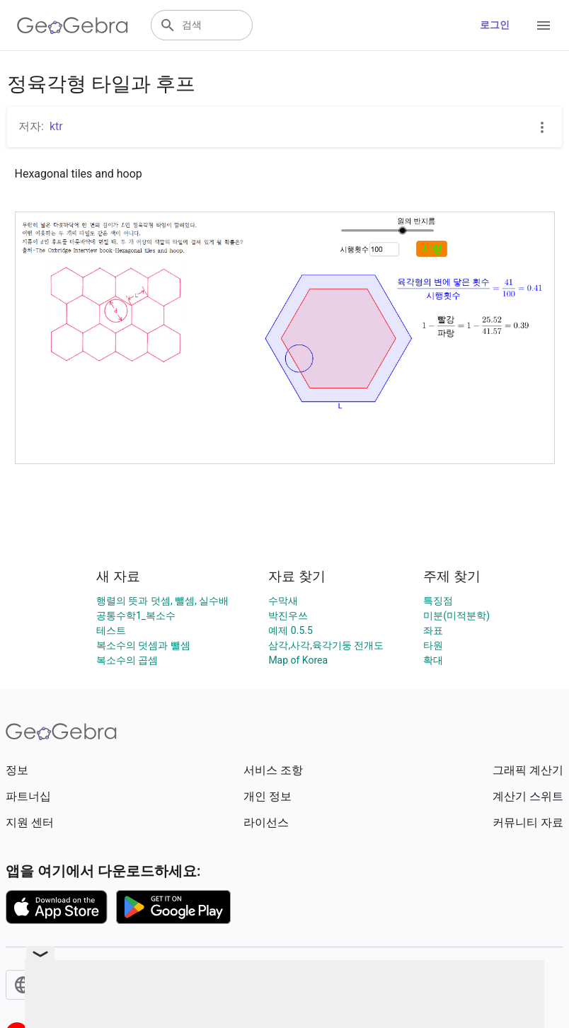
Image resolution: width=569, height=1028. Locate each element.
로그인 (495, 24)
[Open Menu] (543, 25)
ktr (56, 126)
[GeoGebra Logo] (72, 25)
